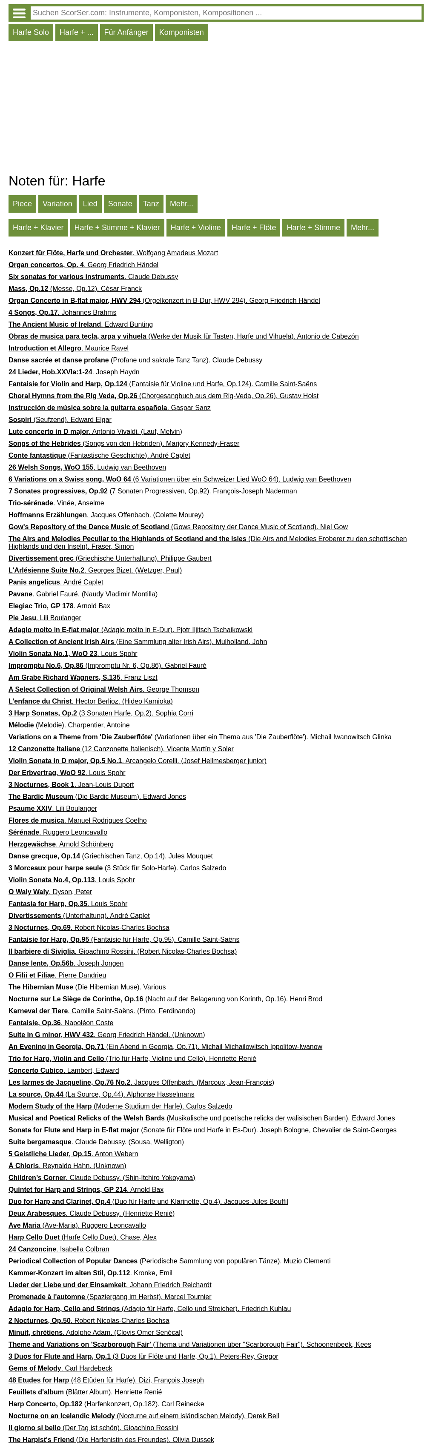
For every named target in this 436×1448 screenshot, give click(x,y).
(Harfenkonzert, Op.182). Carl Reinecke (106, 1404)
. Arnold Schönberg (61, 844)
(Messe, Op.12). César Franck (75, 288)
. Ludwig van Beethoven (87, 467)
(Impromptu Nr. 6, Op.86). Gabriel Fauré (108, 665)
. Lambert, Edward (64, 1070)
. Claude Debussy (93, 276)
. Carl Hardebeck (60, 1368)
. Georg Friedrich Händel (83, 264)
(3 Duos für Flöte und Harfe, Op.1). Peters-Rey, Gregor (143, 1356)
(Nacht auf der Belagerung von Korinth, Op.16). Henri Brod (165, 999)
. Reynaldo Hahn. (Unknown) (67, 1165)
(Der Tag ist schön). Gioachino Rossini (93, 1427)
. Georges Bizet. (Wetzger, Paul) (95, 570)
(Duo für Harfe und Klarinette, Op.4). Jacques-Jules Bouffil (148, 1201)
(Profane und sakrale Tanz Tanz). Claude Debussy (135, 360)
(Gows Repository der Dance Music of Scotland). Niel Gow (178, 526)
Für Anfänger (126, 32)
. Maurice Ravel (69, 348)
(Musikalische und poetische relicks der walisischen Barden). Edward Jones (202, 1118)
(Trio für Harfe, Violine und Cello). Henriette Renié (132, 1058)
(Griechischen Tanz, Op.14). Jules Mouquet (111, 856)
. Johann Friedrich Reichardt (110, 1284)
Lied (90, 204)
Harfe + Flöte (254, 227)
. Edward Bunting (81, 324)
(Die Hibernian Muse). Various (87, 987)
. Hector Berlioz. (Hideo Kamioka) (91, 701)
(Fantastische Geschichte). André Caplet (99, 455)
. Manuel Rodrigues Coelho (78, 820)
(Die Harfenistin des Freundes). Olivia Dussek (111, 1439)
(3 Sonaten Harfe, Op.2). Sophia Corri (101, 713)
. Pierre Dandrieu (57, 975)
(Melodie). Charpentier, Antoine (69, 725)
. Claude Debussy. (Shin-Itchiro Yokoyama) (102, 1177)
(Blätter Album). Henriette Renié (85, 1392)
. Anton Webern (73, 1153)
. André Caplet (56, 582)
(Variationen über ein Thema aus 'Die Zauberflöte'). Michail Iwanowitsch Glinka (200, 737)
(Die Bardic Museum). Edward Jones (97, 796)
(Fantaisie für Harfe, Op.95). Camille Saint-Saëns (124, 939)
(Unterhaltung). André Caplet (79, 915)
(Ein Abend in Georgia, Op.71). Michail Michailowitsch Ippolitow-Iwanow (165, 1046)
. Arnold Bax (59, 606)
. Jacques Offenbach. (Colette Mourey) (106, 515)
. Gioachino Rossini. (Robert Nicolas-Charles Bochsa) (123, 951)
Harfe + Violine (196, 227)
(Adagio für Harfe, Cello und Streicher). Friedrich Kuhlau (150, 1308)
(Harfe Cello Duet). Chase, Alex (83, 1237)
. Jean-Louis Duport (71, 784)
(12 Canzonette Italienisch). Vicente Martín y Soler (121, 749)
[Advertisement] (216, 109)
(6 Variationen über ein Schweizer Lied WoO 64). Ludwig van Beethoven (180, 479)
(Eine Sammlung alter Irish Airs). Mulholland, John (138, 641)
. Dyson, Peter (50, 891)
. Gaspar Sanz (110, 407)
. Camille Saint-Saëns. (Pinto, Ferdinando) (102, 1011)
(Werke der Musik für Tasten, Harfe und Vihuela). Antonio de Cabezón (184, 336)
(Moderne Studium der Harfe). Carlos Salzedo (120, 1106)
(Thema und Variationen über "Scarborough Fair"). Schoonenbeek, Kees (190, 1344)
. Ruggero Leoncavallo (58, 832)
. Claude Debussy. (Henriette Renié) (92, 1213)
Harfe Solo (31, 32)
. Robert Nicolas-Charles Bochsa (89, 927)
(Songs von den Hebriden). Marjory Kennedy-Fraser (124, 443)
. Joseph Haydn (74, 372)
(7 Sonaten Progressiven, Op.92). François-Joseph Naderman (153, 491)
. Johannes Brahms (62, 312)
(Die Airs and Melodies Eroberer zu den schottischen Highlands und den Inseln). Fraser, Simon (208, 542)
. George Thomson (104, 689)
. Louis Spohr (73, 653)
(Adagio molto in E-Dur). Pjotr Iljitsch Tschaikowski (130, 629)
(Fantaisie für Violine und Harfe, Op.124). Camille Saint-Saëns (163, 384)
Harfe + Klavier (38, 227)
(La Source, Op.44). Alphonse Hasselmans (102, 1094)
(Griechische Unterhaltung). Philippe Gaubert (110, 558)
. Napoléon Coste (61, 1022)
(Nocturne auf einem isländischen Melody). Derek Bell (144, 1415)
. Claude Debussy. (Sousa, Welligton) (96, 1142)
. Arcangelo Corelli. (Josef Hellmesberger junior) (138, 760)
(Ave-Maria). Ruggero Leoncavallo (77, 1225)
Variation (57, 204)
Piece (22, 204)
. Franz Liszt (83, 677)
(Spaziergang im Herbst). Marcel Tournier (110, 1296)
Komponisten (181, 32)
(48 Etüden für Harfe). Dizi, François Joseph (106, 1380)
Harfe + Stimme (313, 227)
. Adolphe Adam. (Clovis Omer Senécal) (96, 1332)
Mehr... (181, 204)
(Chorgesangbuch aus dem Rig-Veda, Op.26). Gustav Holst (163, 395)
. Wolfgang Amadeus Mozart (113, 253)
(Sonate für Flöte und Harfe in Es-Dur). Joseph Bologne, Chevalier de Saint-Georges (202, 1130)
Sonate (120, 204)
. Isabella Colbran (59, 1249)
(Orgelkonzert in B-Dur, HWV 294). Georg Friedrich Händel (164, 300)
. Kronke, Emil (90, 1273)
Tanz (151, 204)
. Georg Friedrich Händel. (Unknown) (107, 1034)
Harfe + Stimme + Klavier (117, 227)
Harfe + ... (77, 32)
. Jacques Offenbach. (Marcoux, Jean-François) (141, 1082)
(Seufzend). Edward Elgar (60, 419)
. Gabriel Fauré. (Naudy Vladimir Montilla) (83, 594)
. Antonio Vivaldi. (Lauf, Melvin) (95, 431)
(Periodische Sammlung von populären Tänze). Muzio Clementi (169, 1261)
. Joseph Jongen (66, 963)
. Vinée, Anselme (56, 503)
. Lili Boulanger (45, 617)
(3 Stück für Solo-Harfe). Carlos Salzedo (117, 868)
